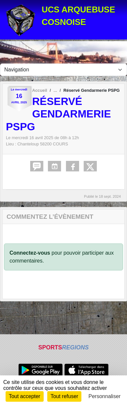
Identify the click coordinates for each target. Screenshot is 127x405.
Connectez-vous (30, 253)
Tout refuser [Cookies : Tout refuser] (64, 396)
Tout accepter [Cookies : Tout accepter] (24, 396)
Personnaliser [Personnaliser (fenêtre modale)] (105, 396)
